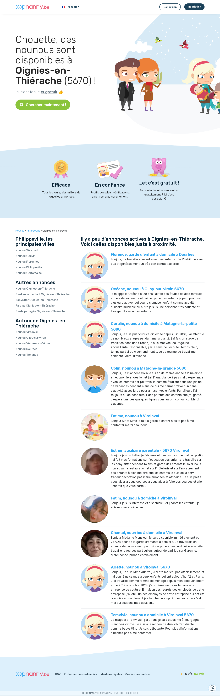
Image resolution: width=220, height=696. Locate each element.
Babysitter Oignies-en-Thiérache (36, 300)
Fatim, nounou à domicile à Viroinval (144, 498)
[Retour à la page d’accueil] (32, 7)
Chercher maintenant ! (43, 104)
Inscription (194, 6)
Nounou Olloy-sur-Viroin (31, 337)
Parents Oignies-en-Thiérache (35, 305)
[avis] (185, 674)
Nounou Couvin (25, 256)
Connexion (170, 6)
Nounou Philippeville (28, 267)
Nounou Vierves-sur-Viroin (32, 343)
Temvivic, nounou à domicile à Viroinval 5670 (152, 615)
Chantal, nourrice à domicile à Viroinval (146, 532)
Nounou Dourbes (26, 349)
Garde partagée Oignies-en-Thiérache (40, 311)
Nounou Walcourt (26, 250)
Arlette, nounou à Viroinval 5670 (140, 567)
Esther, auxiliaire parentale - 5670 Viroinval (150, 450)
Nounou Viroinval (26, 332)
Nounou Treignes (26, 354)
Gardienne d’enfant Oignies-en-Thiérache (42, 294)
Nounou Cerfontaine (28, 273)
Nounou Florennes (27, 261)
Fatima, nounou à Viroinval (135, 416)
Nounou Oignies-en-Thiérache (35, 288)
